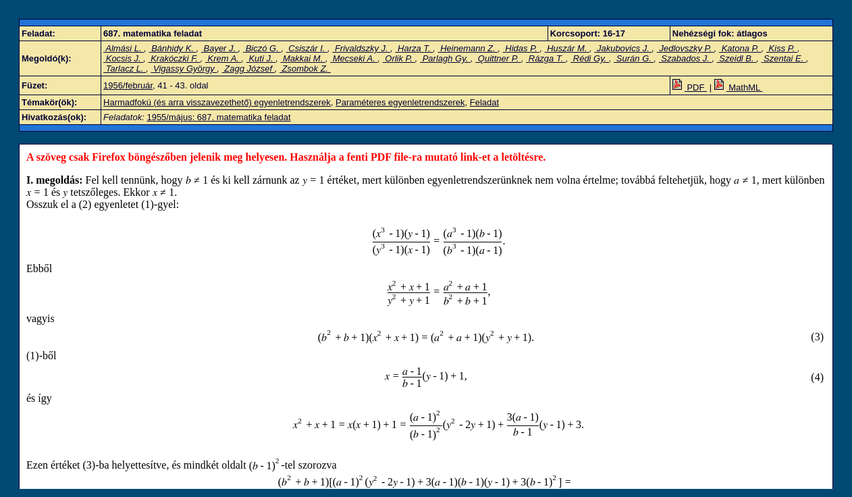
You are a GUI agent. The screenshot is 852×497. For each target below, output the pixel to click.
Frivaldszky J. (361, 48)
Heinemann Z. (468, 48)
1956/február (128, 85)
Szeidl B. (737, 58)
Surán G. (634, 58)
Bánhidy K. (172, 48)
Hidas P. (521, 48)
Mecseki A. (353, 58)
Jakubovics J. (622, 48)
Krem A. (223, 58)
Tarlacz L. (124, 68)
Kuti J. (260, 58)
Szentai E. (784, 58)
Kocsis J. (123, 58)
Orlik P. (399, 58)
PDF (689, 87)
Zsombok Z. (305, 68)
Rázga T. (546, 58)
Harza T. (414, 48)
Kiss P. (781, 48)
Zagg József (248, 68)
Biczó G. (262, 48)
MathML (738, 87)
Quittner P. (498, 58)
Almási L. (123, 48)
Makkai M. (302, 58)
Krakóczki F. (175, 58)
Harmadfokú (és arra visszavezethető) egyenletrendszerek (217, 102)
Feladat (484, 102)
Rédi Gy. (589, 58)
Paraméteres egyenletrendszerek (400, 102)
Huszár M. (567, 48)
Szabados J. (685, 58)
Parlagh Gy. (445, 58)
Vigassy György (184, 68)
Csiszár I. (306, 48)
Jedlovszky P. (685, 48)
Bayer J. (219, 48)
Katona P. (740, 48)
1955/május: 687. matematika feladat (218, 117)
